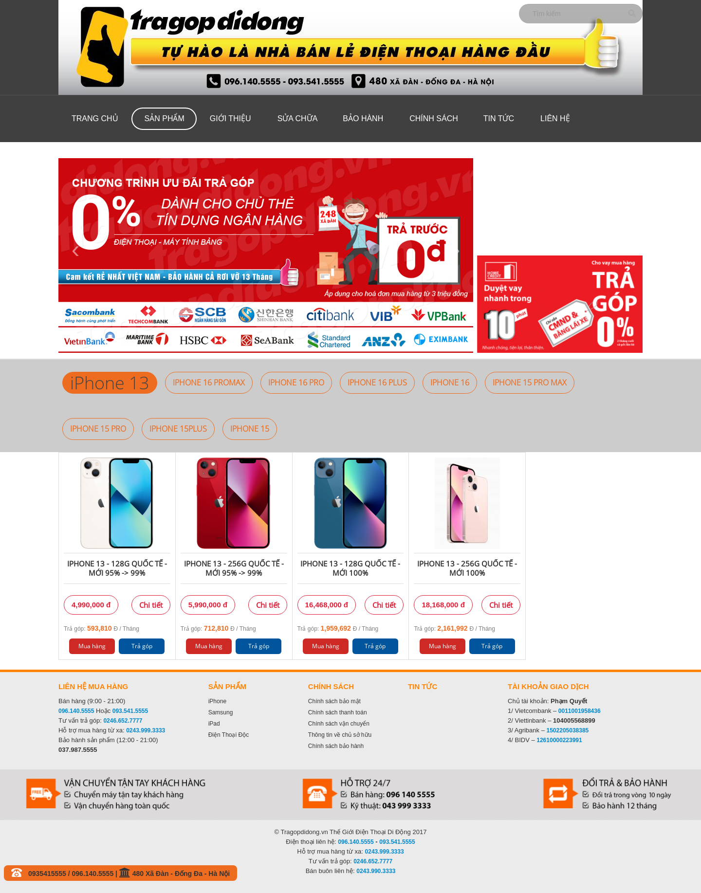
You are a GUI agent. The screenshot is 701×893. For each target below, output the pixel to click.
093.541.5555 (130, 711)
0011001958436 (579, 711)
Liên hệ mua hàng (93, 686)
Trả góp (141, 646)
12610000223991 (559, 740)
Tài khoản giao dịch (548, 686)
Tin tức (498, 118)
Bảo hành (363, 118)
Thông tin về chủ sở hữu (339, 734)
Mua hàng (92, 646)
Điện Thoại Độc (228, 734)
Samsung (220, 712)
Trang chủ (95, 118)
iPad (214, 723)
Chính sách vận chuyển (338, 723)
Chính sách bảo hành (336, 746)
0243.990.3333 (375, 871)
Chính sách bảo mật (334, 701)
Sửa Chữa (297, 118)
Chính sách (433, 118)
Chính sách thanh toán (337, 712)
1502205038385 (568, 730)
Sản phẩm (164, 118)
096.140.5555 (76, 711)
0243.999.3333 (145, 730)
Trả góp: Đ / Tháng (101, 628)
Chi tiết (151, 605)
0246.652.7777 (122, 720)
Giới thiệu (230, 118)
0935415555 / (50, 873)
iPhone (217, 701)
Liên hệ (555, 118)
